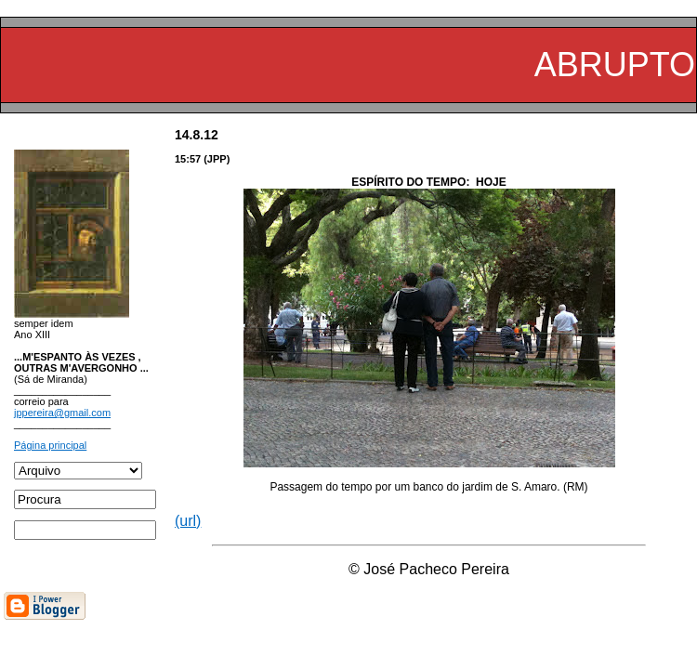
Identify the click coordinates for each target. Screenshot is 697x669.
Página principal (50, 445)
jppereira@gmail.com (62, 412)
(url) (188, 521)
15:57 (188, 158)
